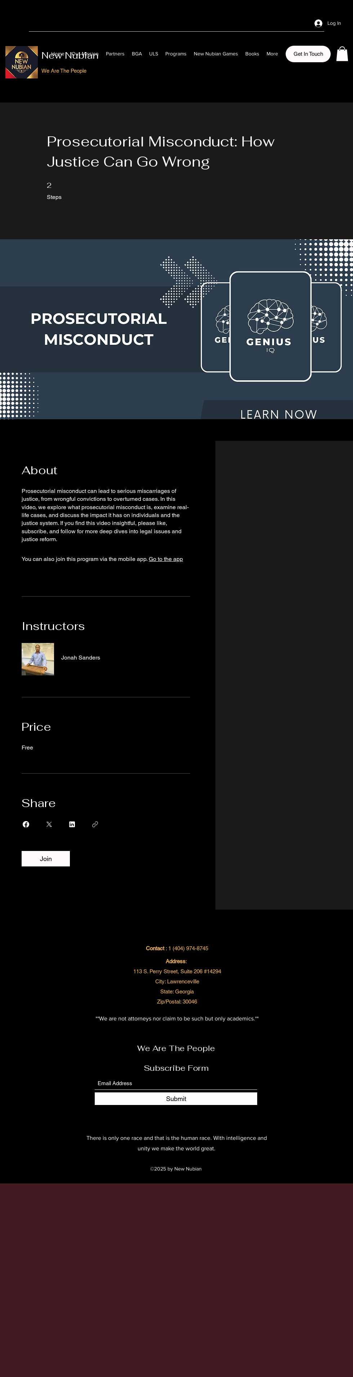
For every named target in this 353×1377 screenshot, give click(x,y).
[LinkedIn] (300, 23)
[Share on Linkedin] (72, 824)
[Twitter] (289, 23)
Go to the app (166, 559)
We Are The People (176, 1048)
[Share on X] (49, 824)
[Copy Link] (95, 824)
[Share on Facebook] (26, 824)
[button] (308, 54)
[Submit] (176, 1098)
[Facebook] (278, 23)
